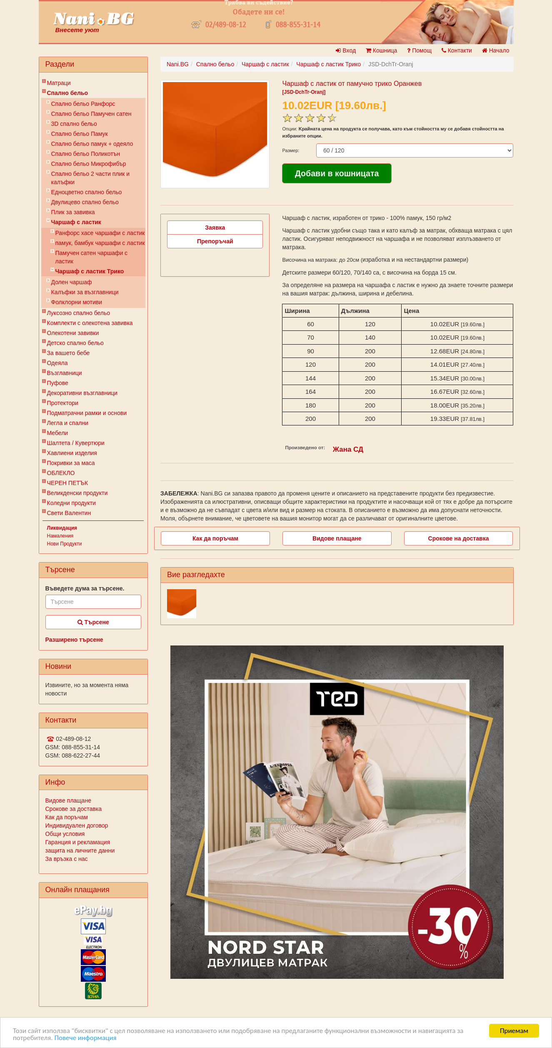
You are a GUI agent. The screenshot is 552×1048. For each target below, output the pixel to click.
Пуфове (57, 383)
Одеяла (57, 363)
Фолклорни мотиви (76, 302)
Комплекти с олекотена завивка (90, 323)
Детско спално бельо (75, 343)
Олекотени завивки (73, 333)
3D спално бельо (74, 123)
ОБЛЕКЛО (61, 473)
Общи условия (65, 833)
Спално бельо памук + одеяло (92, 143)
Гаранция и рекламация (77, 842)
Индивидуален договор (76, 825)
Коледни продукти (71, 503)
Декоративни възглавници (82, 393)
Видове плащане (68, 800)
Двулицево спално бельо (85, 202)
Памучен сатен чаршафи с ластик (91, 257)
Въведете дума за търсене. (85, 588)
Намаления (60, 536)
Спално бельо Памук (79, 133)
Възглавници (64, 373)
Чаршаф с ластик (76, 222)
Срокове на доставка (458, 538)
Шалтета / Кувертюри (76, 443)
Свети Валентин (69, 513)
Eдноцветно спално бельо (86, 192)
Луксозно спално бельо (78, 313)
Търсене (93, 622)
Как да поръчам (66, 817)
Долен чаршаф (71, 282)
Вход (346, 50)
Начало (496, 50)
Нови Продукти (64, 544)
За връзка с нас (66, 858)
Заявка (215, 227)
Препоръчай (215, 241)
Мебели (57, 433)
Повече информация (85, 1038)
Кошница (381, 50)
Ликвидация (62, 528)
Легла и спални (67, 423)
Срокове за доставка (73, 808)
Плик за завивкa (73, 212)
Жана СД (348, 449)
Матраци (59, 83)
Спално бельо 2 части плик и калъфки (90, 177)
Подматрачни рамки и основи (87, 413)
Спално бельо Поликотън (85, 153)
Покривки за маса (71, 463)
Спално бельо (67, 93)
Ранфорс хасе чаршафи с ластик (100, 233)
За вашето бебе (68, 353)
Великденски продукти (77, 493)
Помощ (419, 50)
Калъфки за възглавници (85, 292)
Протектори (62, 403)
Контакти (457, 50)
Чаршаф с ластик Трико (89, 271)
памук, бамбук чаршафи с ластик (100, 243)
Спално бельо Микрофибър (88, 163)
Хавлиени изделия (72, 453)
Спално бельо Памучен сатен (91, 113)
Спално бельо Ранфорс (83, 103)
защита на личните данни (80, 850)
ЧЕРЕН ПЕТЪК (67, 483)
